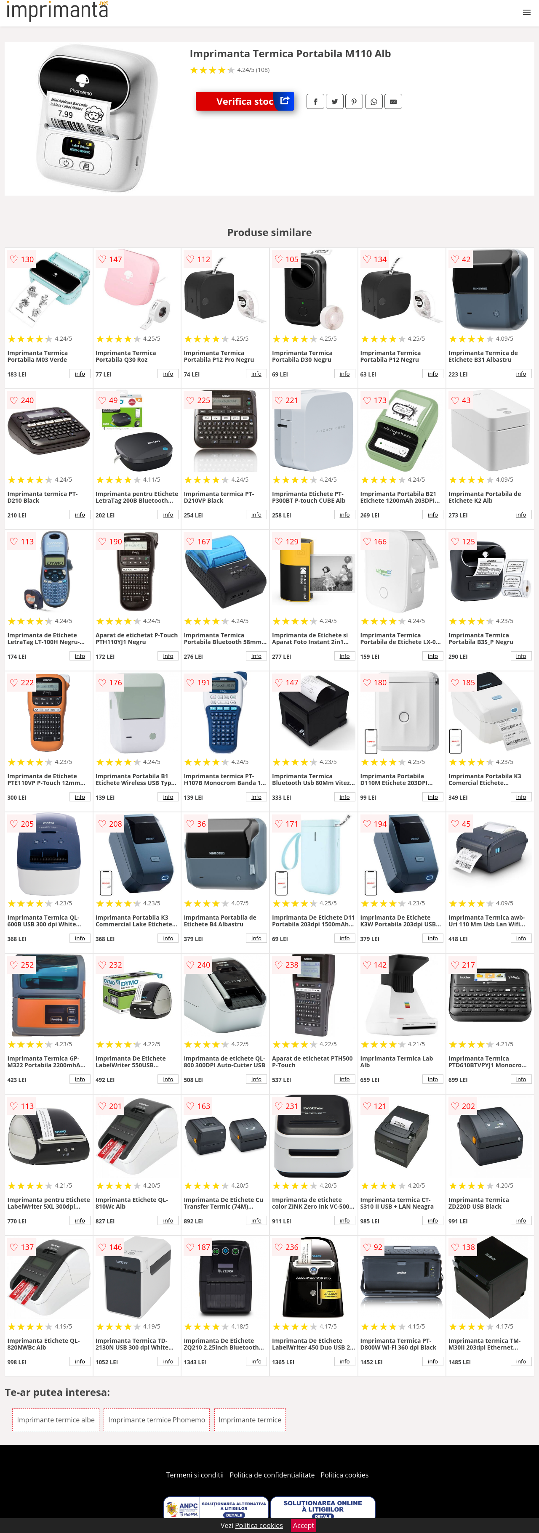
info (80, 373)
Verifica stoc (255, 101)
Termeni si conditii (195, 1475)
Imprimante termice (250, 1419)
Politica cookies (345, 1475)
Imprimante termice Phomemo (156, 1419)
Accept (303, 1525)
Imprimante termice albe (56, 1419)
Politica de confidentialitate (272, 1475)
